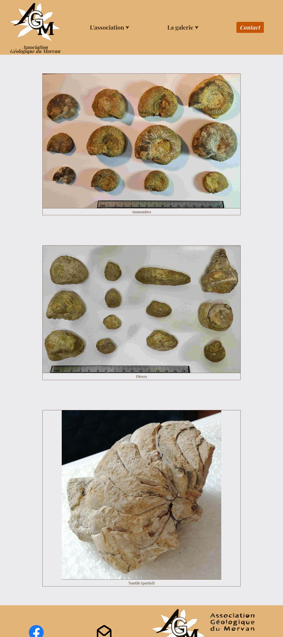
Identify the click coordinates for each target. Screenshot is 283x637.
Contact (250, 27)
